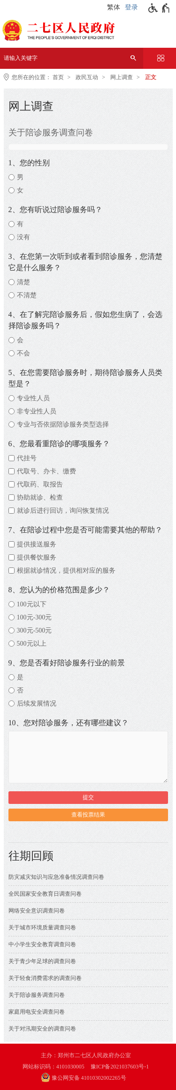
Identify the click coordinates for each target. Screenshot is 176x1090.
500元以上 (31, 643)
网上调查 (121, 77)
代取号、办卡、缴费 (46, 471)
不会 (23, 353)
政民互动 (87, 77)
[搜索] (133, 58)
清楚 (23, 282)
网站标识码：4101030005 (53, 1066)
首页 (58, 77)
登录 (131, 7)
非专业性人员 (36, 411)
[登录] (132, 7)
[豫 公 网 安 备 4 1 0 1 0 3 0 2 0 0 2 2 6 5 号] (88, 1078)
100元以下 (31, 604)
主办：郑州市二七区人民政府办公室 (86, 1055)
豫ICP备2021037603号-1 (120, 1066)
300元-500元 (34, 630)
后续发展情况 (36, 703)
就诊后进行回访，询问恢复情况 (63, 510)
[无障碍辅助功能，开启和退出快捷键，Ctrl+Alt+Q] (159, 8)
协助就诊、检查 (40, 497)
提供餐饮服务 (36, 557)
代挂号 (27, 458)
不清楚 (27, 295)
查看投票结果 (88, 814)
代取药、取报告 (40, 484)
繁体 (113, 7)
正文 (150, 77)
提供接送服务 (36, 544)
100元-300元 (34, 617)
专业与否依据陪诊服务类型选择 (63, 424)
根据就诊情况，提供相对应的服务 (66, 570)
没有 (23, 237)
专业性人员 (33, 398)
